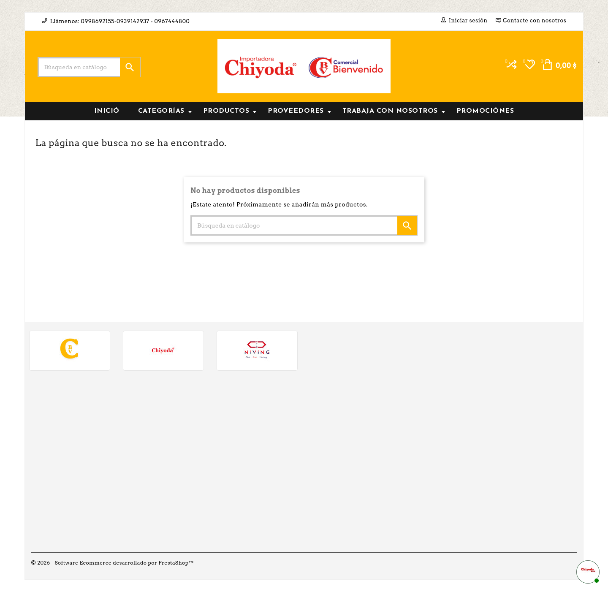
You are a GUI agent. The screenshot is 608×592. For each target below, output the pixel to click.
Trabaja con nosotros (393, 111)
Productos (230, 111)
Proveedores (299, 111)
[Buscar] (89, 67)
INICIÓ (106, 111)
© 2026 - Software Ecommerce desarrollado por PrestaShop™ (112, 562)
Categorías (165, 111)
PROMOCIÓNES (485, 111)
